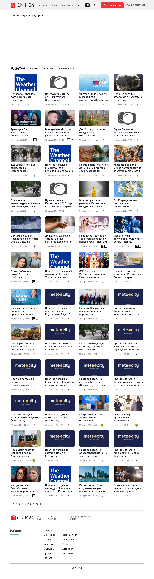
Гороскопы (67, 553)
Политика (48, 539)
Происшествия (69, 535)
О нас (39, 518)
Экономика (67, 5)
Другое (26, 15)
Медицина (49, 549)
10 (37, 504)
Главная (15, 15)
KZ (94, 5)
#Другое (38, 15)
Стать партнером (112, 5)
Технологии (68, 539)
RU (87, 5)
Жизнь (65, 544)
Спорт (54, 5)
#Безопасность (66, 68)
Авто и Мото (68, 549)
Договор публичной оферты (79, 518)
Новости (42, 5)
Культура (48, 544)
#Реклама (48, 68)
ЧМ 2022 (48, 558)
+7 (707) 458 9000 (135, 5)
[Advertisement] (77, 42)
